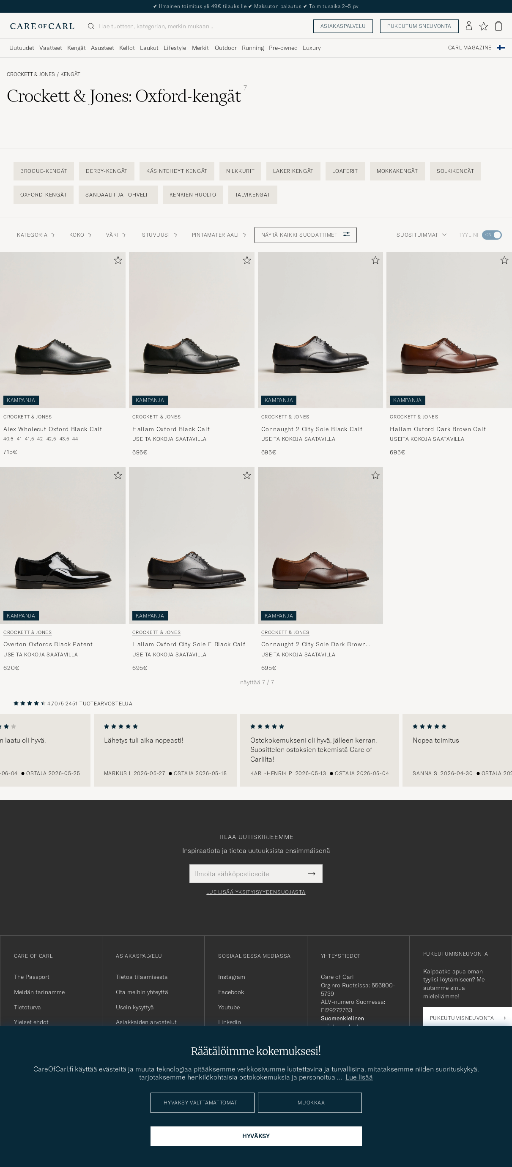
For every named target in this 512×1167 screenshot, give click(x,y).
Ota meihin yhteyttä (142, 992)
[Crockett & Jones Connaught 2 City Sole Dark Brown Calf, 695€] (320, 569)
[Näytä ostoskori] (498, 26)
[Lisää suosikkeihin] (116, 262)
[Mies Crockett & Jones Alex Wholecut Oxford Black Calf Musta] (63, 330)
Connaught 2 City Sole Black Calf (312, 429)
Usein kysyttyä (135, 1007)
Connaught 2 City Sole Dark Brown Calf (313, 644)
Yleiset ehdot (31, 1022)
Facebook (231, 992)
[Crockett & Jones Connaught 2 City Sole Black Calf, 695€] (320, 354)
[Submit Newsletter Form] (311, 874)
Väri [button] (116, 235)
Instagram (231, 977)
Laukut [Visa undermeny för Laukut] (149, 48)
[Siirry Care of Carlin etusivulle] (42, 26)
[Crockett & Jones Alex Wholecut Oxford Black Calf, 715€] (63, 354)
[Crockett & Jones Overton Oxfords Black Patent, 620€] (63, 569)
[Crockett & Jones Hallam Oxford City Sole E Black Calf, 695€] (192, 569)
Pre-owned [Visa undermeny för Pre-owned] (283, 48)
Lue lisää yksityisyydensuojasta (255, 892)
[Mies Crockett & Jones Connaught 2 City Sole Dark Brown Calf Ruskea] (320, 545)
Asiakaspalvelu (343, 26)
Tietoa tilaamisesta (142, 977)
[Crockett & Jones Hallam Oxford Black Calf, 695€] (192, 354)
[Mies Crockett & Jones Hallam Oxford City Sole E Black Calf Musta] (192, 545)
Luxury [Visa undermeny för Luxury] (311, 48)
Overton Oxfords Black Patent (48, 644)
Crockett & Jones (31, 74)
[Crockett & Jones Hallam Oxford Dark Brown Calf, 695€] (449, 354)
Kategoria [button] (36, 235)
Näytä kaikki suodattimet (305, 235)
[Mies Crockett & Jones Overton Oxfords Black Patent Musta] (63, 545)
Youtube (229, 1007)
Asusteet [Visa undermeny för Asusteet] (102, 48)
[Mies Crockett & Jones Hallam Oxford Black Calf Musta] (192, 330)
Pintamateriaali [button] (219, 235)
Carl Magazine (470, 48)
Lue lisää (359, 1077)
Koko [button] (81, 235)
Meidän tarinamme (39, 992)
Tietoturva (27, 1007)
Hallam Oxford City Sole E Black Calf (189, 644)
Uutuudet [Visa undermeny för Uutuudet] (21, 48)
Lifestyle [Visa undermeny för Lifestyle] (175, 48)
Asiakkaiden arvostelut (146, 1022)
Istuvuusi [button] (159, 235)
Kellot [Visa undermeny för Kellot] (127, 48)
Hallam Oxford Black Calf (171, 429)
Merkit (200, 48)
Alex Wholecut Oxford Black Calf (52, 429)
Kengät (70, 74)
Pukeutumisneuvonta (419, 26)
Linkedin (229, 1022)
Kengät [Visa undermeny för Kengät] (76, 48)
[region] (256, 750)
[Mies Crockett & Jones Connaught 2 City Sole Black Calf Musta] (320, 330)
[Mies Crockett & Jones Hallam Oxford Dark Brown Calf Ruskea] (449, 330)
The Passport (31, 977)
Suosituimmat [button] (422, 235)
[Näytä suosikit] (483, 26)
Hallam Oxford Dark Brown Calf (438, 429)
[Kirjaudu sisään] (469, 26)
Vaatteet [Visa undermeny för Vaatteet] (50, 48)
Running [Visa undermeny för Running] (253, 48)
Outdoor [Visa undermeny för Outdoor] (226, 48)
